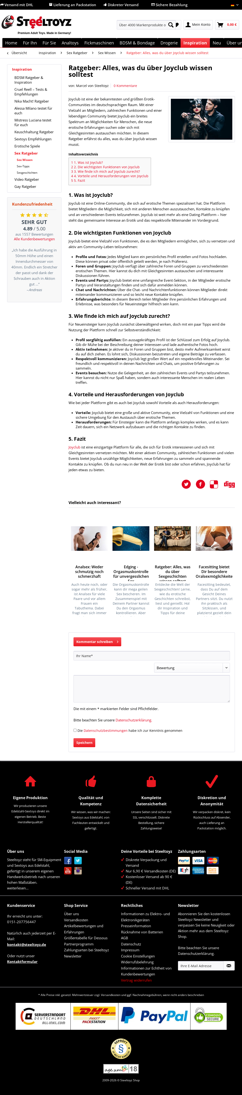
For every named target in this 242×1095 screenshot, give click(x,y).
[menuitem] (146, 27)
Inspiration (22, 69)
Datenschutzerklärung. (134, 720)
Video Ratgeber (26, 179)
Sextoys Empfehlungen (33, 139)
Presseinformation (136, 925)
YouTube (68, 871)
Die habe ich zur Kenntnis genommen (130, 730)
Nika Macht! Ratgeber (31, 101)
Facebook (68, 861)
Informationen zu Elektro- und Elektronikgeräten (145, 916)
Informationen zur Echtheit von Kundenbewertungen (146, 971)
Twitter (78, 861)
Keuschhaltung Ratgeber (34, 131)
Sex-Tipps (23, 166)
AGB (124, 937)
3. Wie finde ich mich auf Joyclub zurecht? (105, 171)
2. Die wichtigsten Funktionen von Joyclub (105, 167)
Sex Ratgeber (26, 153)
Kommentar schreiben (97, 641)
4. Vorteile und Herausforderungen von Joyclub (109, 176)
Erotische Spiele (27, 146)
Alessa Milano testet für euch (33, 110)
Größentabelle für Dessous (86, 937)
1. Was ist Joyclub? (87, 162)
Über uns (71, 913)
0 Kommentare (125, 85)
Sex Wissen (25, 160)
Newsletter (73, 956)
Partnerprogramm (79, 944)
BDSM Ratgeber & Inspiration (28, 80)
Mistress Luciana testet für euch (32, 122)
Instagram (78, 871)
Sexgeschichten (27, 173)
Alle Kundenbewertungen (34, 239)
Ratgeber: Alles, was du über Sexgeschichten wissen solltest (172, 573)
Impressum (130, 950)
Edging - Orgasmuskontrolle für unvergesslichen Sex (131, 573)
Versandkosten (76, 920)
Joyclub (75, 447)
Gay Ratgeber (25, 186)
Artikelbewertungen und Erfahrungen (83, 928)
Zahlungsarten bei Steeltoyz (86, 950)
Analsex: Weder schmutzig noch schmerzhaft (89, 572)
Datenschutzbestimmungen (106, 730)
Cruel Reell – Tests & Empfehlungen (30, 91)
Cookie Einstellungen (138, 956)
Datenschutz (131, 944)
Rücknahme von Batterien (142, 932)
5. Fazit (78, 180)
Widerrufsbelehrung (137, 962)
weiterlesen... (18, 888)
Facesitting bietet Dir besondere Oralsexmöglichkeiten (214, 572)
